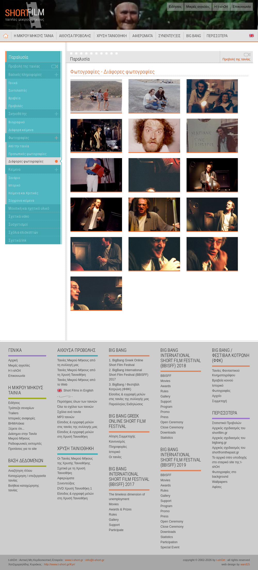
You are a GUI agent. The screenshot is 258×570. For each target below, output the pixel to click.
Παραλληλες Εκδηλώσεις (126, 404)
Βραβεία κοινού (222, 380)
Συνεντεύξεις (66, 483)
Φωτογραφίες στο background (224, 474)
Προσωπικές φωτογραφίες (27, 154)
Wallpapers (220, 482)
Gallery (114, 520)
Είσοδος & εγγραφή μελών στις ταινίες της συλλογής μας (77, 424)
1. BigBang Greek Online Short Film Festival (126, 363)
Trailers (13, 413)
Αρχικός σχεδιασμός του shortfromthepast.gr (228, 450)
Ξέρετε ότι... (16, 428)
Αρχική (5, 36)
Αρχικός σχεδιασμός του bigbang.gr (228, 440)
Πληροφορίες (118, 447)
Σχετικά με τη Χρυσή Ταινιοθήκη (71, 471)
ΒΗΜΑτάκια (16, 423)
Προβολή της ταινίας (236, 59)
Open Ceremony (171, 422)
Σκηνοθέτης (18, 114)
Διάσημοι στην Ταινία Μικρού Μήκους (22, 436)
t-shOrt (220, 559)
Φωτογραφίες (19, 138)
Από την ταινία (19, 146)
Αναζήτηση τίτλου (20, 471)
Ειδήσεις (175, 7)
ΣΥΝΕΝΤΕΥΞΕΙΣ (169, 36)
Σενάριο (14, 178)
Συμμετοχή (219, 401)
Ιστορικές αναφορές (21, 418)
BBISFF (165, 376)
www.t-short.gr (74, 559)
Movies (114, 504)
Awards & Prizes (120, 509)
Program (166, 407)
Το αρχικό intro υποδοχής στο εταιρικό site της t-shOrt (229, 462)
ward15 (245, 564)
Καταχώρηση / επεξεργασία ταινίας (27, 478)
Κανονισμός (117, 441)
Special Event (169, 547)
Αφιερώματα (65, 478)
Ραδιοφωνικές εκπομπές (25, 443)
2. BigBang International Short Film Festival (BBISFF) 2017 (128, 374)
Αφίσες (217, 487)
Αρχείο (216, 396)
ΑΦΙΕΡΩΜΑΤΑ (142, 36)
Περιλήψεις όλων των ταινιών (77, 401)
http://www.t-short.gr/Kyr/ (59, 564)
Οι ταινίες (115, 457)
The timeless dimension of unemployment (127, 497)
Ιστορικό (14, 185)
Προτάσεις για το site (22, 449)
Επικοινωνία (241, 7)
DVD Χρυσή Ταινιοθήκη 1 (74, 488)
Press (164, 417)
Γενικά (13, 83)
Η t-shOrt (221, 7)
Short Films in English (251, 36)
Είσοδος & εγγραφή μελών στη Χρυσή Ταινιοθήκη (75, 434)
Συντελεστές (18, 90)
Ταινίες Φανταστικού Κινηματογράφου (226, 373)
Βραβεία (14, 98)
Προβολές (16, 106)
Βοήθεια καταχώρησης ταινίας (23, 488)
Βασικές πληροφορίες (25, 74)
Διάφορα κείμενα (21, 130)
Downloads (168, 432)
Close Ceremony (171, 427)
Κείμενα (14, 169)
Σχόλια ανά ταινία (69, 412)
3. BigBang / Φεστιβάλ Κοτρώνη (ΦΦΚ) (124, 387)
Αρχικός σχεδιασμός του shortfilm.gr (228, 430)
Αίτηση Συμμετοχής (122, 436)
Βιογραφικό (17, 122)
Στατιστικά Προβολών (226, 423)
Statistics (166, 437)
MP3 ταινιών (65, 417)
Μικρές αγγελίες (198, 7)
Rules (113, 514)
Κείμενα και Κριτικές (23, 193)
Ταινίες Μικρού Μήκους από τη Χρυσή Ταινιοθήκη (76, 372)
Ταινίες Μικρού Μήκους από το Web (76, 382)
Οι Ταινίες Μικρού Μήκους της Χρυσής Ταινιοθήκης (75, 461)
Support (114, 525)
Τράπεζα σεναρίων (21, 408)
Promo (165, 412)
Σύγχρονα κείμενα (21, 200)
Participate (116, 530)
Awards (165, 386)
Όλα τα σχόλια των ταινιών (75, 407)
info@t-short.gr (94, 559)
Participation (169, 542)
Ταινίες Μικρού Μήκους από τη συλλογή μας (76, 363)
